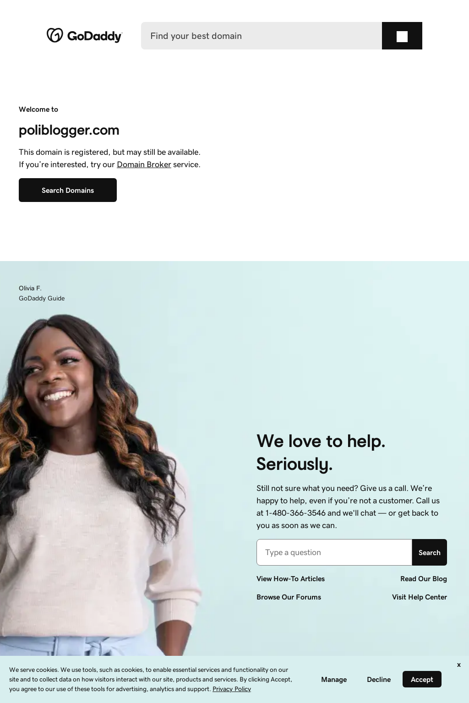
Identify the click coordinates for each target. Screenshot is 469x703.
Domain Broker (144, 164)
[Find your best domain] (261, 35)
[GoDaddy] (85, 36)
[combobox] (334, 552)
